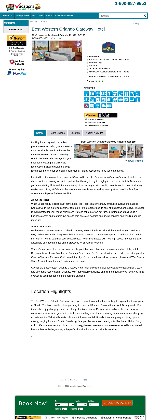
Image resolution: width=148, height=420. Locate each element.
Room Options (57, 133)
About (63, 380)
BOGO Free (37, 16)
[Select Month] (61, 404)
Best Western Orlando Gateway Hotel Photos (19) (109, 151)
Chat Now (56, 38)
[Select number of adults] (82, 404)
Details (40, 133)
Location (75, 133)
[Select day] (71, 404)
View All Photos (134, 160)
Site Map (73, 380)
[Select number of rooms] (80, 409)
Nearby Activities (94, 133)
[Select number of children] (94, 404)
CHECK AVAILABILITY (117, 402)
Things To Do (22, 16)
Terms (84, 380)
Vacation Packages (64, 16)
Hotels (49, 16)
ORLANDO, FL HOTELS (38, 21)
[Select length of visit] (64, 409)
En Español (138, 24)
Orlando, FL (7, 16)
